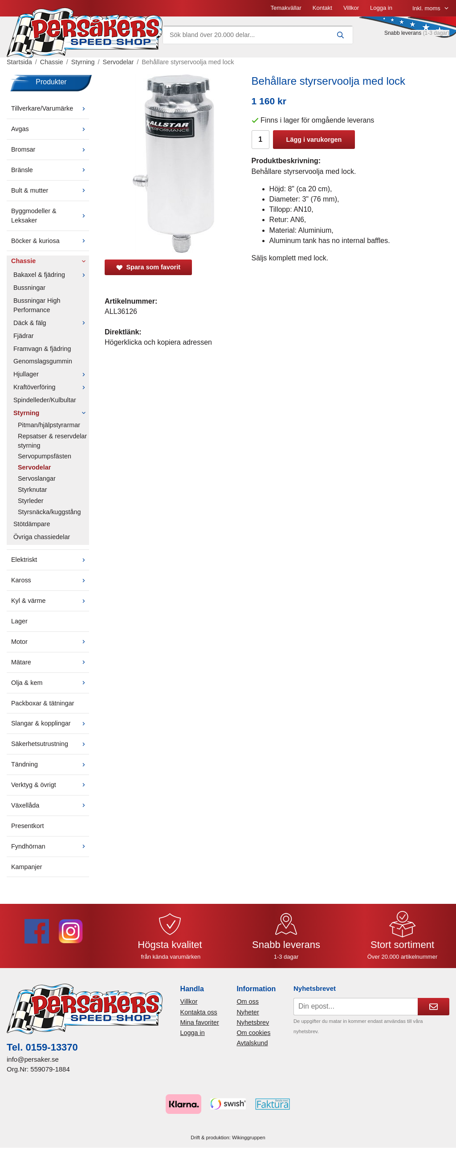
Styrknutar (32, 489)
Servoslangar (37, 478)
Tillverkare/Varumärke (50, 108)
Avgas (50, 128)
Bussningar (29, 287)
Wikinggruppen (248, 1137)
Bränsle (50, 169)
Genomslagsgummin (42, 361)
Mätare (50, 662)
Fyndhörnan (50, 846)
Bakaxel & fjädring (51, 274)
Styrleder (31, 500)
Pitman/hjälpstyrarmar (49, 425)
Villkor (351, 7)
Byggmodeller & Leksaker (50, 215)
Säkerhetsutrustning (50, 743)
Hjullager (51, 374)
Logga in (381, 7)
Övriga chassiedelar (41, 536)
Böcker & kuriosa (50, 240)
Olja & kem (50, 682)
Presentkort (27, 825)
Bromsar (50, 149)
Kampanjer (26, 866)
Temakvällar (285, 7)
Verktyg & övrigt (50, 784)
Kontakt (322, 7)
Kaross (50, 580)
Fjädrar (23, 335)
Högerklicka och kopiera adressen (158, 342)
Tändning (50, 764)
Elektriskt (50, 559)
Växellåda (50, 805)
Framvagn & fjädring (42, 348)
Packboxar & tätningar (42, 703)
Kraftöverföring (51, 387)
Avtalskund (252, 1043)
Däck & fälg (51, 322)
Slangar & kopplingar (50, 723)
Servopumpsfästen (44, 456)
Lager (19, 621)
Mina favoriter (199, 1022)
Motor (50, 641)
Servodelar (34, 467)
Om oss (247, 1001)
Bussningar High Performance (37, 305)
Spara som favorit (148, 267)
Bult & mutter (50, 190)
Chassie (50, 260)
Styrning (51, 412)
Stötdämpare (31, 524)
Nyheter (247, 1012)
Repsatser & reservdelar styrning (52, 441)
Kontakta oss (198, 1012)
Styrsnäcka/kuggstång (49, 511)
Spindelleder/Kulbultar (44, 400)
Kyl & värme (50, 600)
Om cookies (253, 1032)
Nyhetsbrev (252, 1022)
